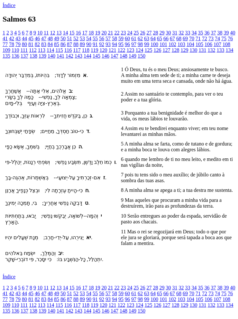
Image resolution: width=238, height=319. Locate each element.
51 (69, 38)
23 (123, 32)
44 (24, 38)
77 (5, 44)
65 (159, 38)
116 (68, 50)
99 (146, 44)
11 (46, 32)
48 (50, 38)
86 (63, 44)
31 (174, 32)
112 (32, 50)
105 (199, 44)
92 (101, 44)
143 (78, 56)
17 (84, 32)
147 (114, 56)
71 (198, 38)
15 (71, 32)
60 (127, 38)
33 (187, 32)
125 (148, 50)
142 (69, 56)
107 (217, 44)
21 (110, 32)
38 (219, 32)
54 (88, 38)
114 (50, 50)
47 (43, 38)
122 (121, 50)
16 (78, 32)
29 (161, 32)
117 (76, 50)
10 (39, 32)
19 (97, 32)
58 (114, 38)
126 (157, 50)
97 (133, 44)
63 (146, 38)
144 (87, 56)
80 (24, 44)
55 (95, 38)
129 (184, 50)
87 (69, 44)
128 (175, 50)
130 (193, 50)
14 (65, 32)
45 (30, 38)
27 (148, 32)
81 (30, 44)
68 (178, 38)
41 (5, 38)
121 (112, 50)
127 (166, 50)
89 (82, 44)
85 (56, 44)
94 (114, 44)
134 (229, 50)
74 (217, 38)
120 (103, 50)
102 (172, 44)
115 (59, 50)
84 (50, 44)
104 (190, 44)
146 (105, 56)
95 (121, 44)
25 (136, 32)
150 (141, 56)
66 (166, 38)
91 (95, 44)
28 (155, 32)
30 (168, 32)
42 (11, 38)
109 (6, 50)
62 (140, 38)
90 (88, 44)
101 (163, 44)
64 (153, 38)
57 (108, 38)
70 (191, 38)
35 (200, 32)
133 (220, 50)
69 (185, 38)
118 (85, 50)
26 (142, 32)
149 (132, 56)
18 (91, 32)
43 (18, 38)
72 (204, 38)
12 (52, 32)
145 (96, 56)
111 (24, 50)
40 (232, 32)
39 (226, 32)
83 (43, 44)
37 (213, 32)
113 (41, 50)
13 (58, 32)
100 (154, 44)
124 (139, 50)
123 (130, 50)
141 (60, 56)
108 (226, 44)
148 (123, 56)
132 (211, 50)
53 (82, 38)
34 (194, 32)
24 (129, 32)
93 (108, 44)
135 (6, 56)
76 (230, 38)
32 (181, 32)
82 (37, 44)
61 (133, 38)
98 (140, 44)
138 (33, 56)
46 (37, 38)
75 (223, 38)
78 (11, 44)
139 (42, 56)
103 (181, 44)
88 (75, 44)
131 (202, 50)
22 (116, 32)
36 (206, 32)
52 (75, 38)
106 (208, 44)
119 (94, 50)
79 (18, 44)
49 (56, 38)
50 (63, 38)
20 (103, 32)
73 (211, 38)
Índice (9, 5)
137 (24, 56)
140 (51, 56)
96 (127, 44)
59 (121, 38)
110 (15, 50)
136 (15, 56)
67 (172, 38)
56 (101, 38)
